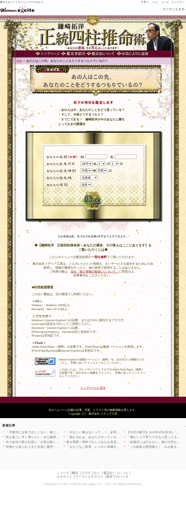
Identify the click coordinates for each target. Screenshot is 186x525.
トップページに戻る (93, 388)
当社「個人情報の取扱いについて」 (94, 271)
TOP (19, 61)
